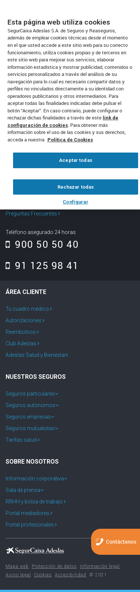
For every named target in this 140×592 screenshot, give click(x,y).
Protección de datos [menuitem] (54, 566)
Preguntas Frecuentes (33, 214)
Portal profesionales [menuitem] (30, 525)
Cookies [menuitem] (43, 574)
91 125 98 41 (42, 265)
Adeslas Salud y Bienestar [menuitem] (36, 355)
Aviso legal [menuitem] (18, 574)
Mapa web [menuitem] (17, 566)
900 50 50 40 (42, 244)
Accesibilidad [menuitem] (70, 574)
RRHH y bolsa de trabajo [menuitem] (35, 502)
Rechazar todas (75, 187)
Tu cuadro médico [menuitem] (28, 309)
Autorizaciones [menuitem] (24, 320)
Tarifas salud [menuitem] (22, 440)
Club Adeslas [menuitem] (21, 343)
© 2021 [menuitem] (98, 574)
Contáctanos (121, 541)
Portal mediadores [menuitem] (28, 513)
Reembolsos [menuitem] (21, 332)
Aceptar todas (75, 160)
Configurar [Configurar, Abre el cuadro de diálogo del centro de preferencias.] (75, 202)
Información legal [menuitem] (100, 566)
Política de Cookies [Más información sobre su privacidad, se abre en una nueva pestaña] (70, 140)
